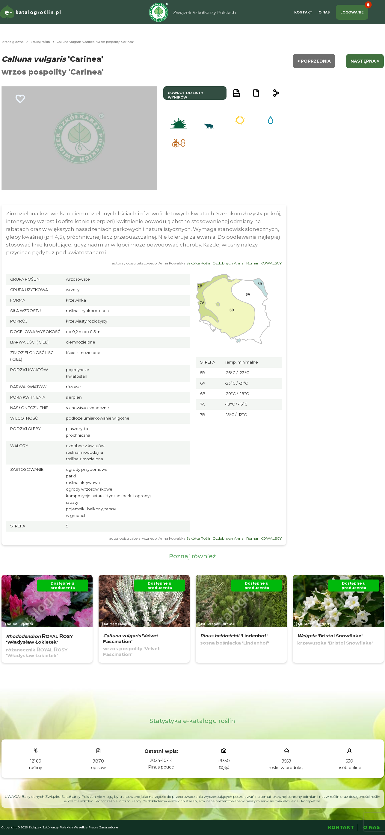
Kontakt (303, 12)
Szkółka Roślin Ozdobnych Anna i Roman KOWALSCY (234, 263)
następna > (365, 61)
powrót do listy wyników (185, 95)
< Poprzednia (314, 61)
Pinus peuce (161, 767)
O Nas (324, 12)
